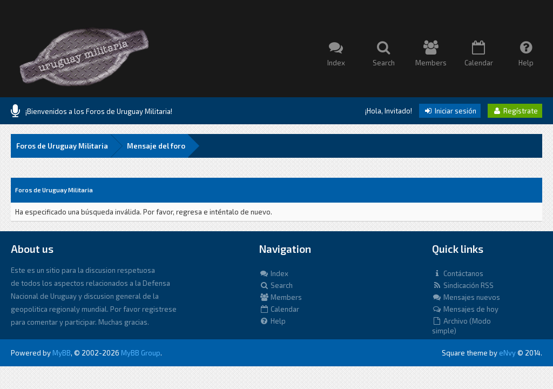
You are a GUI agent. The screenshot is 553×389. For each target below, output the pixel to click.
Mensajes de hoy (465, 309)
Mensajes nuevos (466, 297)
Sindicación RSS (463, 285)
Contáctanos (457, 273)
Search (276, 285)
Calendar (279, 309)
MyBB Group (140, 352)
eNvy (507, 352)
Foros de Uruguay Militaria (62, 146)
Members (280, 297)
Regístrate (515, 110)
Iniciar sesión (449, 110)
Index (273, 273)
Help (272, 321)
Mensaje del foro (156, 146)
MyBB (61, 352)
